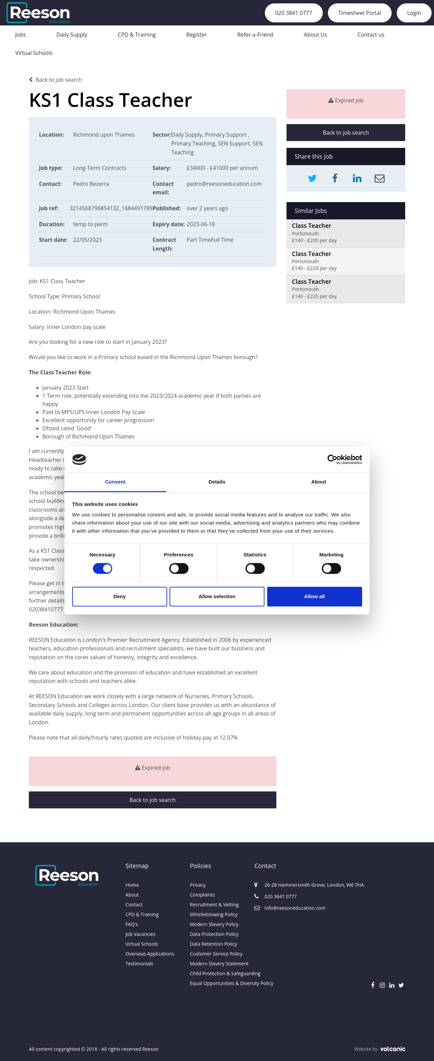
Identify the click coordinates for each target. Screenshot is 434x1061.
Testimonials (139, 963)
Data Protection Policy (214, 934)
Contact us (371, 34)
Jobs (20, 34)
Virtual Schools (34, 53)
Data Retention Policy (213, 944)
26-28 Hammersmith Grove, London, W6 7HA (286, 885)
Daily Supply (71, 34)
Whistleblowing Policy (213, 914)
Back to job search (55, 79)
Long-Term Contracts (99, 168)
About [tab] (318, 482)
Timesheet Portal (359, 13)
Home (132, 885)
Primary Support (226, 134)
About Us (315, 34)
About (132, 894)
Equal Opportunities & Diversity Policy (217, 983)
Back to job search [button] (153, 800)
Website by (379, 1049)
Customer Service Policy (216, 953)
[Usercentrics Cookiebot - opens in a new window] (332, 459)
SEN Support (234, 143)
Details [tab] (217, 482)
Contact (133, 904)
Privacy (197, 885)
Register (196, 34)
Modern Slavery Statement (217, 963)
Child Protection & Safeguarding (217, 973)
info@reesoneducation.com (286, 908)
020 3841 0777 (293, 13)
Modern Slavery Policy (214, 924)
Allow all (314, 597)
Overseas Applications (149, 953)
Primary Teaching (193, 143)
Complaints (202, 894)
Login (414, 13)
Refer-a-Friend (255, 34)
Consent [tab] (115, 482)
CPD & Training (137, 34)
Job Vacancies (140, 934)
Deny (119, 597)
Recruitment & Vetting (214, 904)
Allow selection (216, 597)
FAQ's (131, 924)
